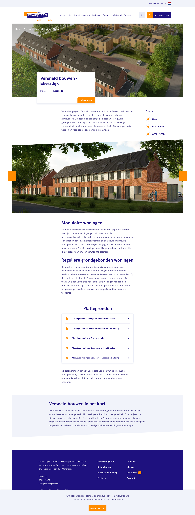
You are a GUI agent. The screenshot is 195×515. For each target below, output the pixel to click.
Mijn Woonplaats (106, 461)
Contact (127, 15)
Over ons (106, 15)
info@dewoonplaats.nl (49, 483)
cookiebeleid (116, 499)
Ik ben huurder (65, 15)
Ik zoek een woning (82, 15)
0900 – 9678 (44, 480)
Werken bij (117, 15)
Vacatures (134, 472)
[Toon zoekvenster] (142, 15)
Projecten (96, 15)
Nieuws (130, 467)
